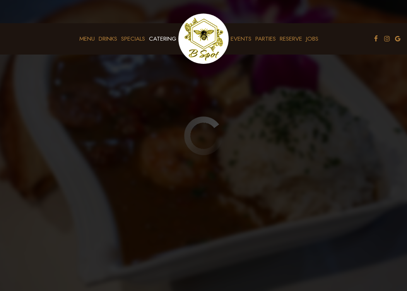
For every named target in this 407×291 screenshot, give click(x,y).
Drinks (108, 39)
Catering (162, 39)
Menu (87, 39)
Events (241, 39)
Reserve (291, 39)
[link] (203, 39)
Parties (265, 39)
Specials (133, 39)
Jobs (312, 39)
